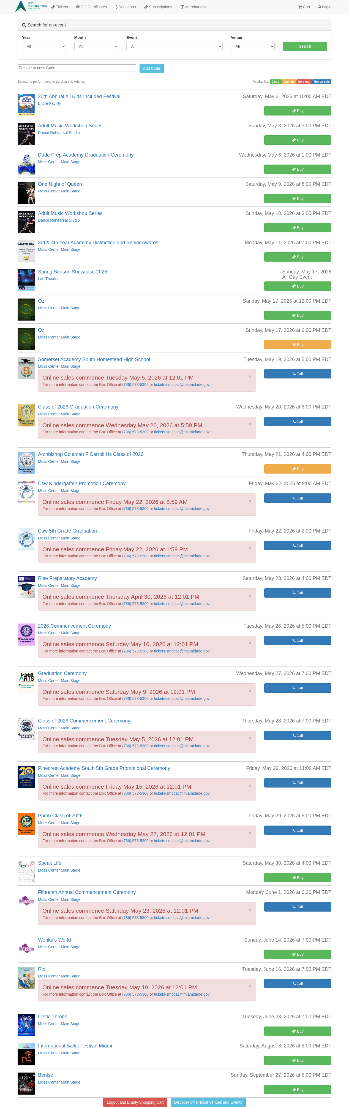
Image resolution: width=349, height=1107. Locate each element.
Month (80, 37)
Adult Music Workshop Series (70, 125)
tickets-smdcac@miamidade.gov (182, 384)
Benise (45, 1075)
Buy (298, 111)
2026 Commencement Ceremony (74, 626)
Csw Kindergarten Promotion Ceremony (82, 483)
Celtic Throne (52, 1016)
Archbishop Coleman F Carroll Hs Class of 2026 (90, 454)
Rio (41, 969)
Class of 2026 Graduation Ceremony (78, 407)
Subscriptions (158, 7)
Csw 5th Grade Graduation (67, 531)
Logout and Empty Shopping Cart (135, 1102)
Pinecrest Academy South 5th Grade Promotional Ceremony (104, 768)
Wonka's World (54, 940)
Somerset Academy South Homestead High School (94, 359)
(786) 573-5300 (136, 384)
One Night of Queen (60, 184)
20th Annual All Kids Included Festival (79, 96)
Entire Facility (49, 103)
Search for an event (44, 25)
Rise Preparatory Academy (67, 578)
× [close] (250, 376)
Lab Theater (48, 278)
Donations (125, 7)
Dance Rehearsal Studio (59, 132)
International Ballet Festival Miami (75, 1046)
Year (26, 37)
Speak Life (49, 863)
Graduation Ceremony (62, 673)
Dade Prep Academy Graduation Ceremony (85, 155)
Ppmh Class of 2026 (60, 815)
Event (131, 37)
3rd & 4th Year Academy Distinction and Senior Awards (98, 242)
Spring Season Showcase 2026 (72, 272)
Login (324, 7)
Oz (41, 301)
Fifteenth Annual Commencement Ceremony (87, 892)
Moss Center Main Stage (59, 162)
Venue (236, 37)
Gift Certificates (91, 7)
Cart (304, 7)
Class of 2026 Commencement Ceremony (84, 721)
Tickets (59, 7)
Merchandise (193, 7)
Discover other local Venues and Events (208, 1102)
